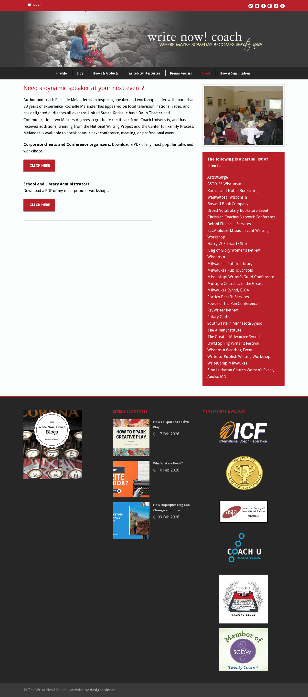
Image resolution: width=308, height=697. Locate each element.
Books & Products (105, 73)
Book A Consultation (235, 73)
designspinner (102, 690)
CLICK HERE (40, 165)
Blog (80, 73)
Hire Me (61, 73)
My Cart (36, 5)
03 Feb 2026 (168, 517)
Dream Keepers (181, 73)
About (206, 73)
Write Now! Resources (144, 73)
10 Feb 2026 (168, 470)
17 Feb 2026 (168, 434)
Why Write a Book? (168, 463)
